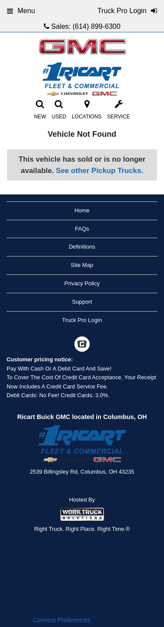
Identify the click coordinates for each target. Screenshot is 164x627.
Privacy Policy (82, 283)
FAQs (82, 228)
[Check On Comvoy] (82, 345)
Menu (21, 10)
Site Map (82, 265)
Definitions (82, 246)
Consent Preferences (62, 620)
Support (82, 301)
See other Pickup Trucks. (99, 170)
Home (82, 210)
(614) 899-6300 (96, 26)
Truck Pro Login (82, 320)
